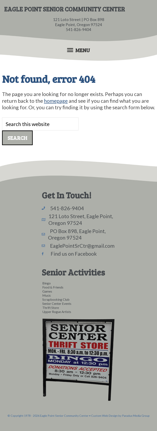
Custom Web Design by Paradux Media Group (120, 415)
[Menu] (78, 50)
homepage (56, 101)
